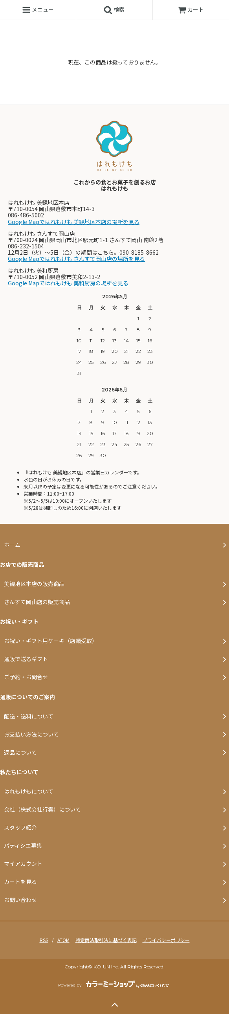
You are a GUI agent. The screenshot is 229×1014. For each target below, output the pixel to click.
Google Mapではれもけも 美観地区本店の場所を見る (73, 222)
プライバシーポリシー (166, 940)
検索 (114, 10)
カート (191, 9)
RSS (44, 940)
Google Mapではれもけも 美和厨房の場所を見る (68, 283)
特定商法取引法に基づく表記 (106, 940)
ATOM (63, 940)
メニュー (38, 10)
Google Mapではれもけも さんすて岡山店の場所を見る (76, 259)
